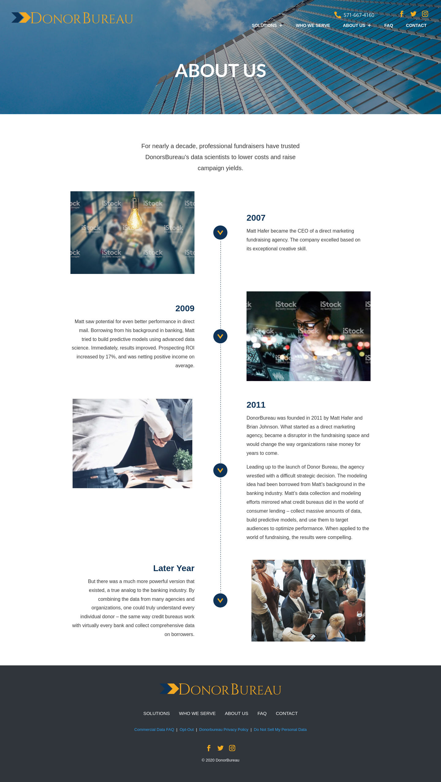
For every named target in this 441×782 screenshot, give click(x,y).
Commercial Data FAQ (154, 729)
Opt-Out (186, 729)
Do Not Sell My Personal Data (280, 729)
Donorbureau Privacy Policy (223, 729)
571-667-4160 (359, 15)
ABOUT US (354, 25)
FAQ (388, 25)
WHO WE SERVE (313, 25)
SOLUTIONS (264, 25)
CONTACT (416, 25)
